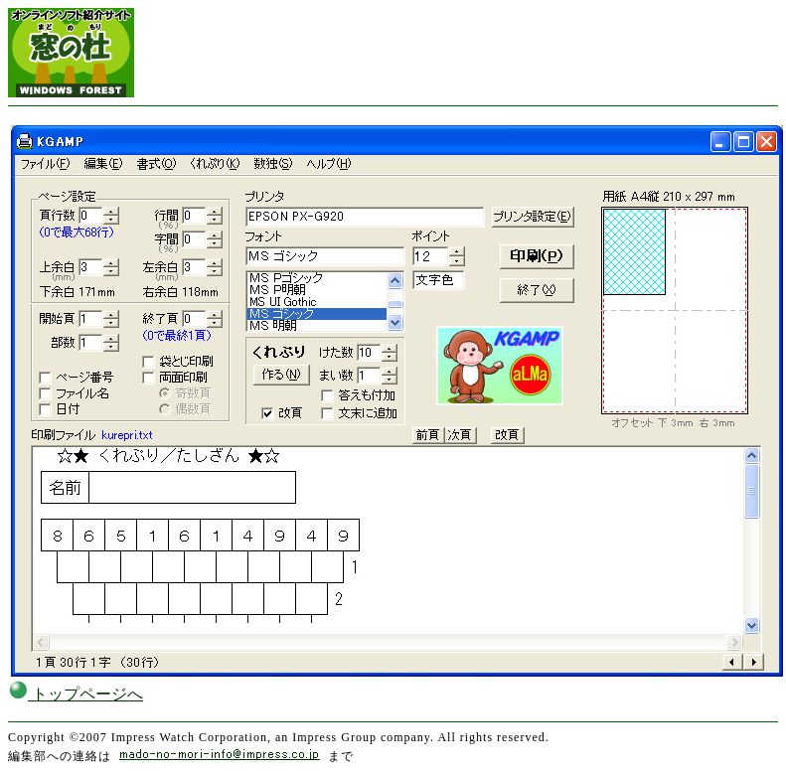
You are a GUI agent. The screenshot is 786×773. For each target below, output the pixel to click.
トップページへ (75, 694)
